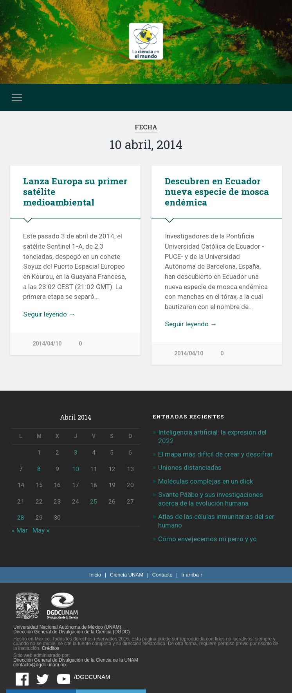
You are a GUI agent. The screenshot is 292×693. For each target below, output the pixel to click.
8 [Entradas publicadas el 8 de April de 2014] (39, 469)
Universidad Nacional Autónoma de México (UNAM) (67, 627)
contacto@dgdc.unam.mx (40, 665)
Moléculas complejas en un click (205, 481)
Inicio (95, 575)
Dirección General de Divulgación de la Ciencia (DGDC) (71, 632)
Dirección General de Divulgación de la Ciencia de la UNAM (75, 660)
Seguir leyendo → (49, 314)
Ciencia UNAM (126, 575)
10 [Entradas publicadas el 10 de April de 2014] (75, 469)
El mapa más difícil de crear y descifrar (215, 454)
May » (40, 530)
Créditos (50, 648)
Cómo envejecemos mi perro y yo (207, 539)
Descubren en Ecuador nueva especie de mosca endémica (217, 191)
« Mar (20, 530)
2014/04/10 (46, 343)
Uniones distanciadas (190, 467)
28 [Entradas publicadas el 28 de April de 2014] (20, 517)
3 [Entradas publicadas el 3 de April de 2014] (75, 452)
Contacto (162, 575)
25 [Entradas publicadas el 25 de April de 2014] (93, 501)
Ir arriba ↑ (192, 575)
